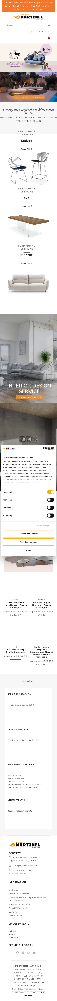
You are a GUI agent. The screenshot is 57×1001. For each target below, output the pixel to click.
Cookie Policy (15, 915)
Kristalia (41, 600)
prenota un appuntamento (29, 397)
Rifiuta (28, 550)
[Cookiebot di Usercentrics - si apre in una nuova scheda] (43, 448)
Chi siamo (13, 890)
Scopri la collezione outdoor (29, 97)
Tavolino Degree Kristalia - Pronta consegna (41, 605)
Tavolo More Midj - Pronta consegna (15, 651)
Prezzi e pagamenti (18, 908)
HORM (15, 600)
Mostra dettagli (42, 526)
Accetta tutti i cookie (28, 534)
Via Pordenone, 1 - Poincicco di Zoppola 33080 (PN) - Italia (26, 859)
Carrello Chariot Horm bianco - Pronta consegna (15, 605)
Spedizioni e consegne (19, 904)
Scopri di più (26, 149)
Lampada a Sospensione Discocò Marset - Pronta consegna (41, 653)
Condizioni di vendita (19, 893)
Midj (15, 647)
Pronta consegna (41, 647)
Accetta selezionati (28, 542)
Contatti (13, 912)
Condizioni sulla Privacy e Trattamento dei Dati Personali (27, 899)
